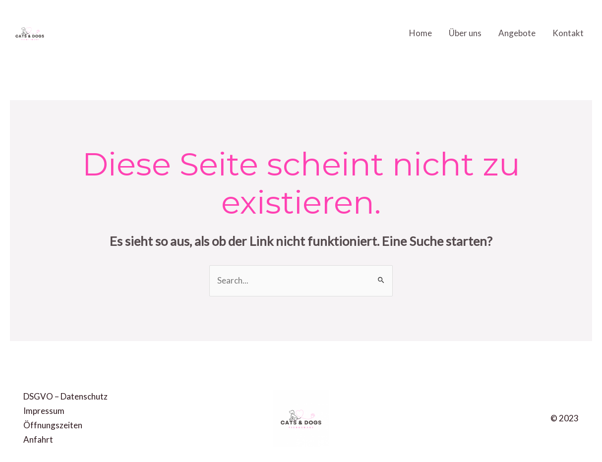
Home (420, 33)
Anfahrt (38, 439)
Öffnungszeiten (52, 425)
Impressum (43, 410)
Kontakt (568, 33)
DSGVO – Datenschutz (65, 396)
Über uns (465, 33)
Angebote (517, 33)
